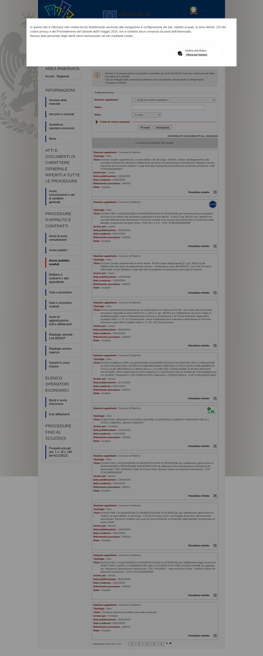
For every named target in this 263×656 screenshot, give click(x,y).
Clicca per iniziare (196, 54)
